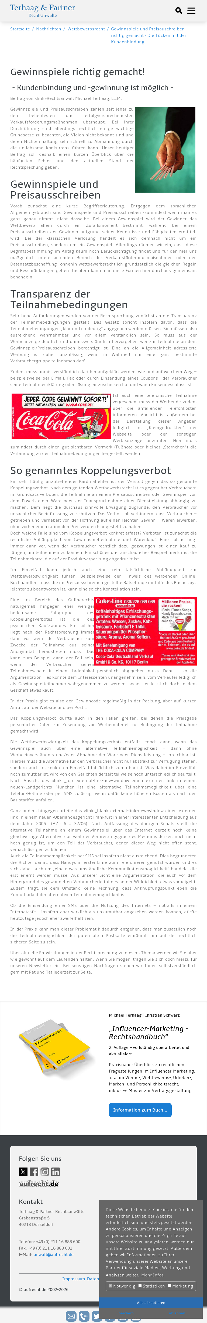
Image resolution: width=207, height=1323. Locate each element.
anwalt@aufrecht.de (54, 1254)
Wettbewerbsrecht (86, 29)
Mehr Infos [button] (152, 1275)
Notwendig (122, 1286)
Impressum (73, 1279)
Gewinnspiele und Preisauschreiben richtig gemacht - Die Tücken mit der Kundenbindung (148, 35)
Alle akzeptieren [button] (151, 1302)
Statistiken (151, 1286)
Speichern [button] (125, 1313)
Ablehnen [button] (177, 1313)
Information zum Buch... (140, 1110)
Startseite (20, 29)
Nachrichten (48, 29)
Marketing (180, 1286)
